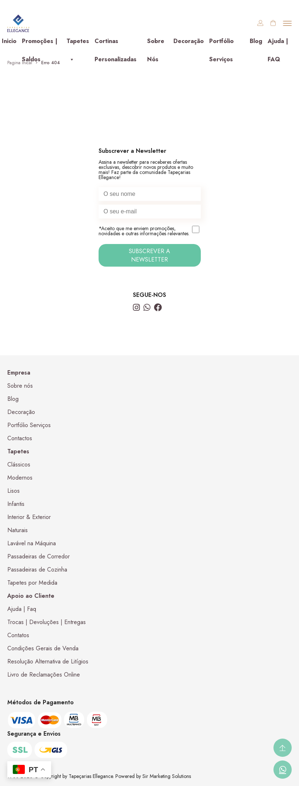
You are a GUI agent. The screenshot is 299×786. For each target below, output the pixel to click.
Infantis (15, 504)
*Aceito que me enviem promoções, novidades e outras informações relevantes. (150, 231)
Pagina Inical (19, 62)
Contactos (19, 438)
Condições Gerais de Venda (42, 648)
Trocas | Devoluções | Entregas (46, 622)
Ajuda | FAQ (278, 43)
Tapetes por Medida (32, 582)
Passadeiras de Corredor (38, 556)
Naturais (17, 530)
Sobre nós (20, 386)
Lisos (13, 491)
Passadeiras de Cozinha (37, 569)
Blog (256, 41)
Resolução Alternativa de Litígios (47, 661)
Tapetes (77, 43)
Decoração (188, 41)
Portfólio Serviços (221, 43)
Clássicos (18, 464)
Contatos (18, 635)
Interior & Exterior (29, 517)
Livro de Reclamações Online (43, 674)
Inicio (9, 41)
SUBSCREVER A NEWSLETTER (149, 255)
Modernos (19, 477)
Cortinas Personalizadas (116, 43)
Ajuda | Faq (21, 609)
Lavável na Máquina (31, 543)
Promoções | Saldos (39, 43)
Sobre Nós (155, 43)
